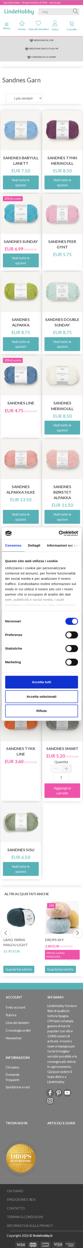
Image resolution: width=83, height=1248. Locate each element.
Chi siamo (12, 1067)
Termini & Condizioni (25, 1217)
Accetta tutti (41, 682)
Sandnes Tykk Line (20, 751)
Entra (55, 26)
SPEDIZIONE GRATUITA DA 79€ (43, 48)
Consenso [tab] (13, 545)
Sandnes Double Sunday (62, 322)
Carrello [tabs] (72, 26)
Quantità (61, 762)
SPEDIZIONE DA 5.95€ (44, 40)
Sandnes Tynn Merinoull (62, 161)
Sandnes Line (20, 403)
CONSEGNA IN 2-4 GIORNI (43, 57)
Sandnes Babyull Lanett (21, 161)
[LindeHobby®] (19, 11)
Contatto (16, 1208)
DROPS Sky (54, 940)
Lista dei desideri (38, 25)
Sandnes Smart (62, 748)
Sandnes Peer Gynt (62, 244)
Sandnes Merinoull (62, 406)
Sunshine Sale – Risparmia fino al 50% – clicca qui (31, 2)
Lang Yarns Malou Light (15, 942)
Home (22, 25)
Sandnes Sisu (20, 850)
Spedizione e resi (18, 1087)
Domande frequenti (12, 1077)
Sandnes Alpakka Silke (20, 489)
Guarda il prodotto (19, 969)
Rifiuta (41, 711)
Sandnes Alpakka (21, 322)
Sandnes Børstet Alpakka (62, 492)
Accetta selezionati (41, 696)
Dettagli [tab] (34, 545)
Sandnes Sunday (21, 241)
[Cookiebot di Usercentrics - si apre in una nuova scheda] (59, 533)
